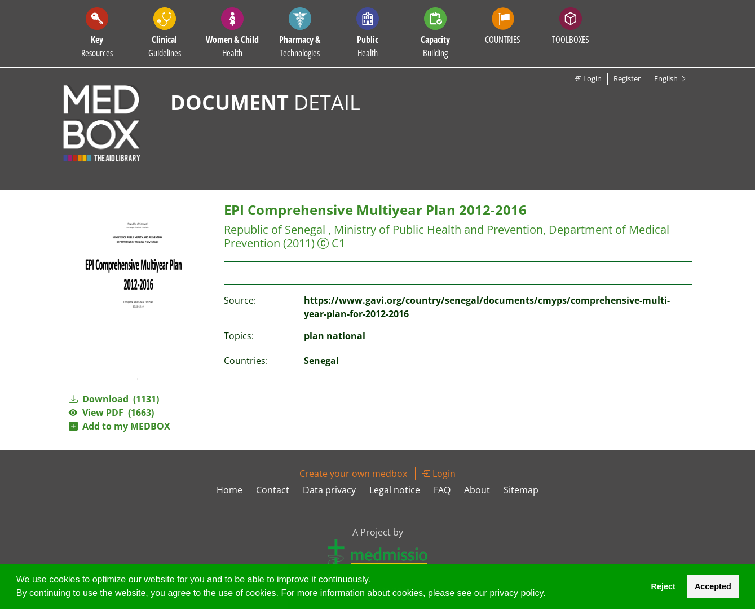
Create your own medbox (353, 473)
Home (229, 490)
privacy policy (516, 593)
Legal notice (394, 490)
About (477, 490)
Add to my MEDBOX (119, 426)
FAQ (442, 490)
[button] (549, 594)
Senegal (321, 360)
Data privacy (329, 490)
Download (114, 399)
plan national (334, 336)
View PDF (111, 412)
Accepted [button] (713, 586)
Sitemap (521, 490)
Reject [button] (663, 586)
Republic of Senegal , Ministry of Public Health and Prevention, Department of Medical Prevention (446, 236)
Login (588, 78)
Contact (272, 490)
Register (627, 78)
